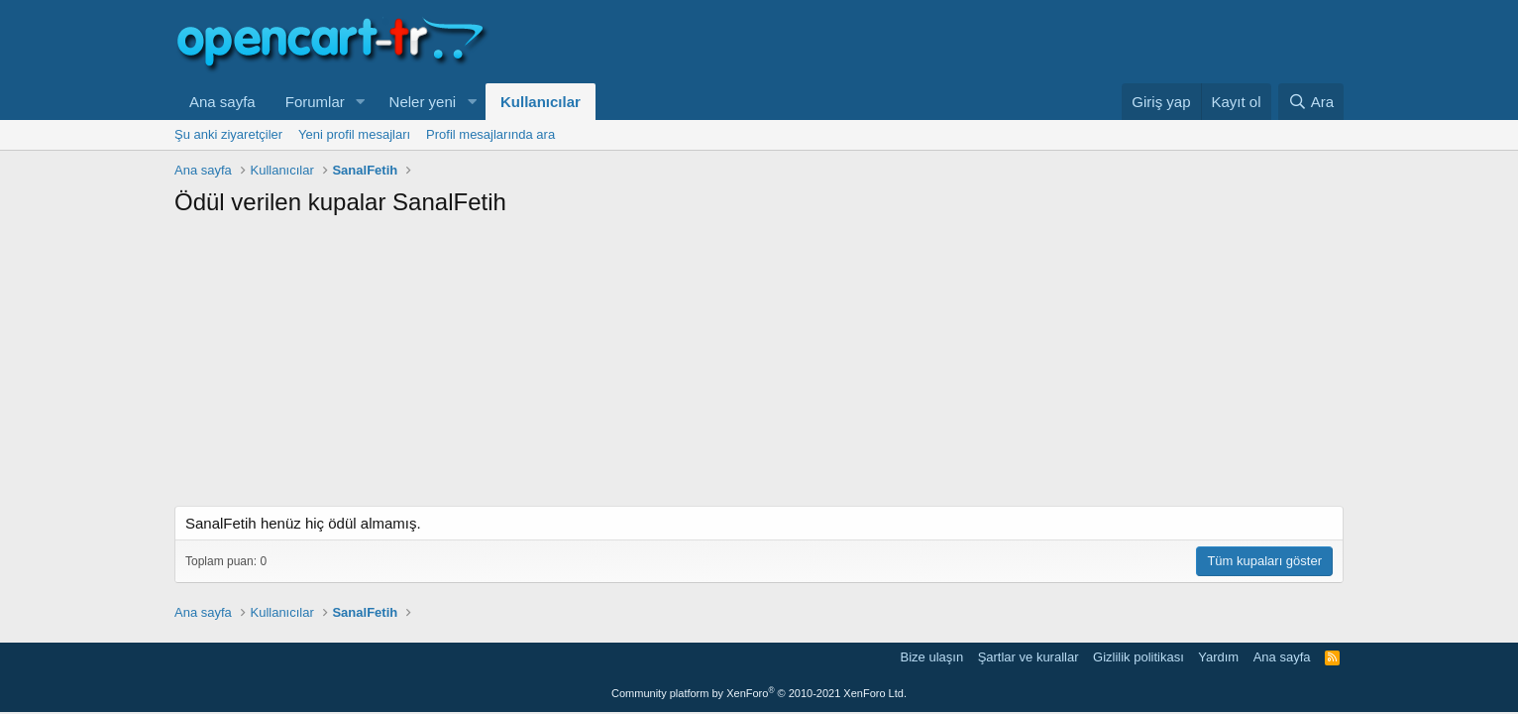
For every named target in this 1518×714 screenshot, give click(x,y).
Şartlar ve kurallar (1028, 657)
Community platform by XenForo (759, 693)
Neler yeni (423, 101)
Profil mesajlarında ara (490, 134)
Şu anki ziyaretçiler (228, 134)
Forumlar (315, 101)
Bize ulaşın (932, 657)
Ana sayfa (222, 101)
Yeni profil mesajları (354, 134)
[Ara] (1311, 101)
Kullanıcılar (540, 101)
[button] (361, 101)
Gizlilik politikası (1138, 657)
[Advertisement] (759, 367)
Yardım (1218, 657)
